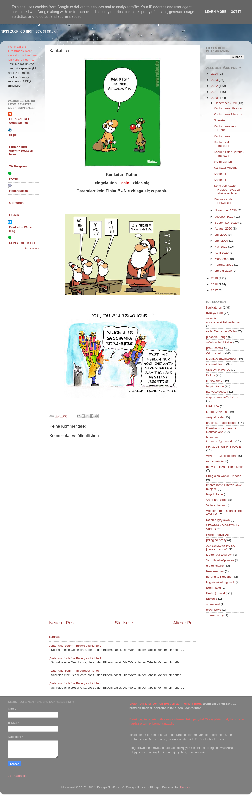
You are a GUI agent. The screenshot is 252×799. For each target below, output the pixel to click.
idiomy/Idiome (215, 364)
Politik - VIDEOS (217, 534)
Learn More (215, 12)
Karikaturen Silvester (228, 108)
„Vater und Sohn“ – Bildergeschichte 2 (75, 645)
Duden (14, 215)
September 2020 (226, 222)
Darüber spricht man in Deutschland (222, 430)
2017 (215, 290)
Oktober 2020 (224, 216)
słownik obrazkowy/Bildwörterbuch (224, 320)
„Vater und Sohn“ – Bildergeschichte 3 (75, 683)
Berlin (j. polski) (216, 593)
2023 (215, 80)
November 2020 (226, 210)
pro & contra (214, 348)
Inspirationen (215, 386)
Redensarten (18, 190)
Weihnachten (223, 161)
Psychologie (214, 494)
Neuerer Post (62, 622)
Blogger (184, 787)
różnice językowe (218, 520)
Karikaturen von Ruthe (225, 128)
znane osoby (215, 615)
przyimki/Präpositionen (221, 422)
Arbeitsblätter (215, 353)
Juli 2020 (221, 234)
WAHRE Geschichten (221, 455)
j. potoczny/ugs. (217, 411)
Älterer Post (184, 622)
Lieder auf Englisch (219, 554)
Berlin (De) (213, 587)
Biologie (211, 598)
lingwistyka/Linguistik (220, 582)
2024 (215, 73)
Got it (236, 12)
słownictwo (213, 609)
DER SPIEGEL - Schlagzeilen (20, 120)
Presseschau (215, 571)
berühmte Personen (219, 576)
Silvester (220, 120)
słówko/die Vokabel (219, 342)
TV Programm (19, 166)
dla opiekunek (215, 565)
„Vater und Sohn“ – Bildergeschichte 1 (75, 658)
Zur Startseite (17, 775)
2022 (215, 86)
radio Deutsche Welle (221, 331)
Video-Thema (215, 505)
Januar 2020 (224, 270)
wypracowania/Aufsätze (222, 397)
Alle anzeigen (32, 248)
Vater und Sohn (216, 499)
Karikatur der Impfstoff (223, 144)
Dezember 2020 (226, 103)
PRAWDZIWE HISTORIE (223, 446)
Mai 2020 (221, 246)
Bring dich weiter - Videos (223, 476)
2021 (215, 91)
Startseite (124, 622)
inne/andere (214, 380)
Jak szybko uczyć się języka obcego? (220, 547)
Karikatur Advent (225, 167)
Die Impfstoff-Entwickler (223, 201)
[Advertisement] (122, 582)
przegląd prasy (216, 540)
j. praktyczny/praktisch (221, 358)
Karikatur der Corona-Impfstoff (229, 153)
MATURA (212, 406)
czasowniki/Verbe (218, 369)
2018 (215, 284)
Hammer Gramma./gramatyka (220, 439)
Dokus (210, 375)
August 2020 (224, 228)
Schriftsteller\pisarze (220, 560)
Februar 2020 (224, 264)
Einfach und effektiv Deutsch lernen (21, 150)
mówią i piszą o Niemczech (225, 466)
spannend (213, 604)
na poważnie (215, 461)
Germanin (16, 203)
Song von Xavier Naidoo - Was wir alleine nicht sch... (228, 189)
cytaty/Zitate (214, 313)
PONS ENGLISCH (22, 243)
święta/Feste (215, 417)
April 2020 (222, 252)
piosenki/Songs (216, 337)
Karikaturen (222, 136)
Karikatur (55, 636)
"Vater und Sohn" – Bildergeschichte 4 (75, 670)
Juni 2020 (222, 240)
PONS (13, 178)
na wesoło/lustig (217, 391)
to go (13, 135)
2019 (215, 278)
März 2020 (222, 258)
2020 (215, 97)
